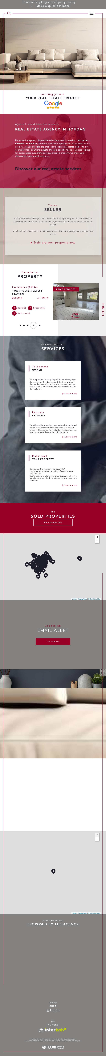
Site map (36, 1038)
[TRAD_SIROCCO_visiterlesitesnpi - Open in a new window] (41, 1028)
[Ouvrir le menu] (91, 13)
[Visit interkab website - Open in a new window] (56, 1027)
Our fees (29, 1038)
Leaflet (74, 596)
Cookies (77, 1038)
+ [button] (97, 534)
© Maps (82, 596)
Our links (60, 1038)
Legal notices (45, 1038)
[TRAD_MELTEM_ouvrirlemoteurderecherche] (9, 13)
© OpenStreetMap (94, 596)
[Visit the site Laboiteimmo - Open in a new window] (53, 1048)
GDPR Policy (69, 1038)
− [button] (97, 539)
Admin (53, 1038)
